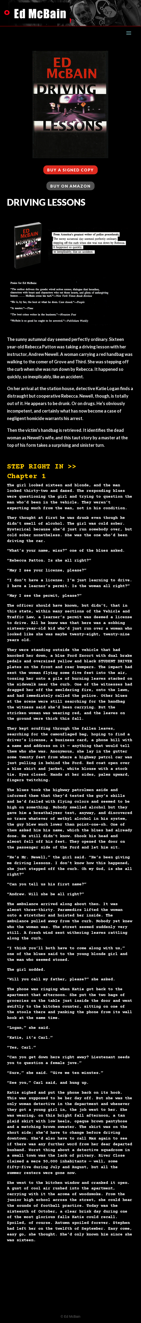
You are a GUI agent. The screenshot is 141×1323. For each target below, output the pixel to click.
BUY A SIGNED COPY (70, 170)
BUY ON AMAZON (70, 186)
